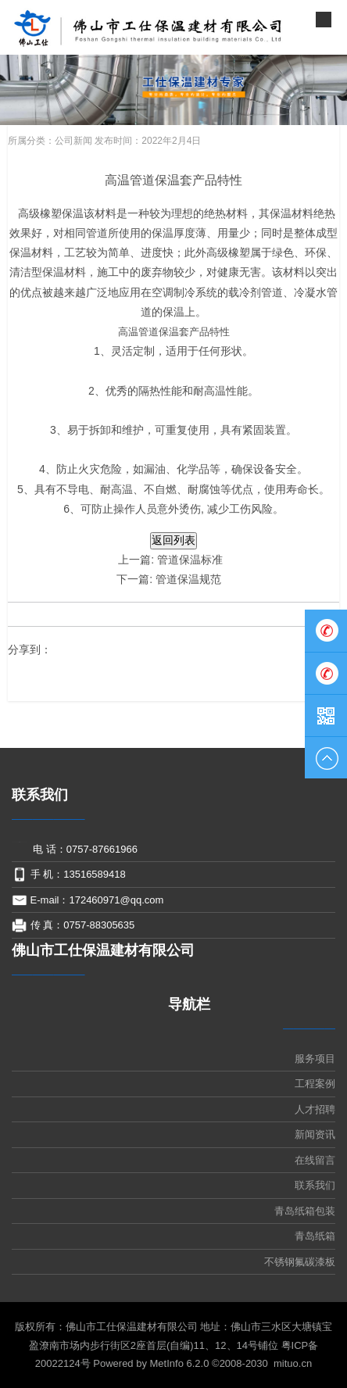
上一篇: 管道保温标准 (170, 559)
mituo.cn (293, 1363)
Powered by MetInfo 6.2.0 (151, 1363)
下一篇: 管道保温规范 (170, 579)
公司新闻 (73, 140)
